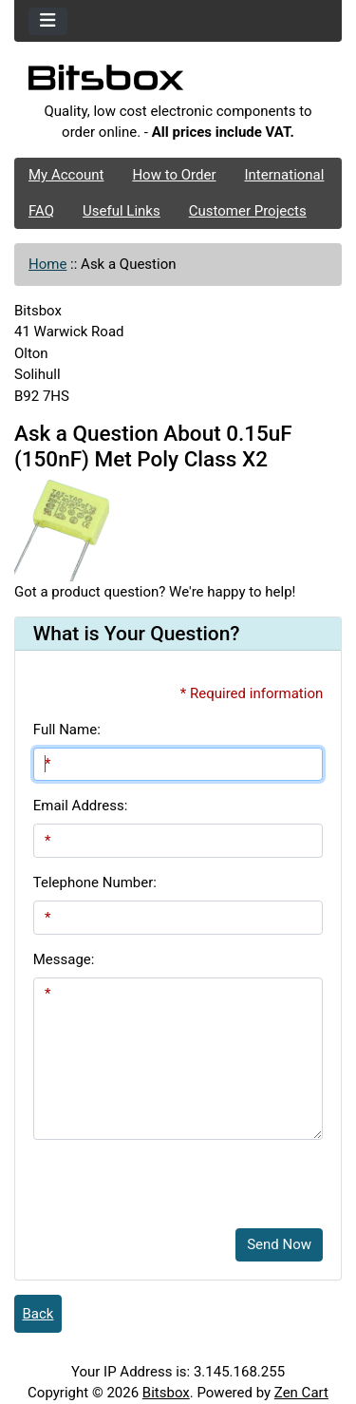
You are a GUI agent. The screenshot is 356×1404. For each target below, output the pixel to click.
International (284, 174)
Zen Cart (301, 1392)
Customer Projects (248, 210)
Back (38, 1313)
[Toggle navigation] (47, 21)
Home (47, 264)
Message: (64, 959)
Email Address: (80, 805)
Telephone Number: (95, 882)
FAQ (41, 210)
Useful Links (121, 210)
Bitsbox (166, 1392)
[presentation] (177, 1177)
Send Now (279, 1244)
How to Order (173, 174)
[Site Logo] (178, 83)
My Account (65, 174)
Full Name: (67, 729)
